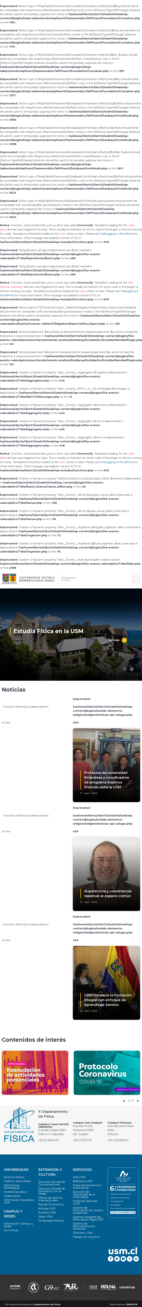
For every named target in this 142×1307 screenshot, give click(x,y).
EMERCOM (131, 1303)
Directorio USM (83, 1231)
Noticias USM (47, 1206)
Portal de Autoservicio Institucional (87, 1185)
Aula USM (79, 1175)
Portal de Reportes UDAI (85, 1201)
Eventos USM (47, 1211)
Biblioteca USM (83, 1179)
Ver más (115, 638)
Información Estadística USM (19, 1200)
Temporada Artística (51, 1219)
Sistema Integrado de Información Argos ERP (88, 1217)
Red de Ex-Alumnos (51, 1202)
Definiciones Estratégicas (12, 1185)
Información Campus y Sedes (18, 1223)
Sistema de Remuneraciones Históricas (84, 1224)
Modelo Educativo (15, 1190)
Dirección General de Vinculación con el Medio (51, 1189)
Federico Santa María (17, 1179)
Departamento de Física (47, 1303)
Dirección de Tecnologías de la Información (84, 1193)
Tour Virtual (11, 1228)
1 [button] (125, 667)
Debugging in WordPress (116, 233)
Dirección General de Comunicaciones (51, 1182)
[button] (136, 577)
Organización (12, 1194)
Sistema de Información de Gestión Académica (88, 1208)
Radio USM (45, 1215)
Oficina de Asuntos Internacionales (50, 1197)
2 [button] (132, 667)
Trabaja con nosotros (86, 1235)
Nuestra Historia (14, 1175)
